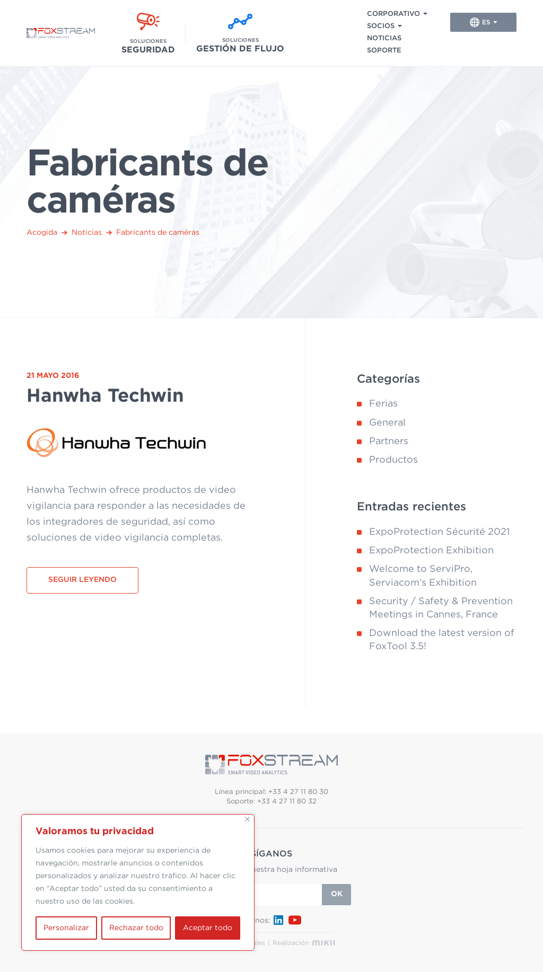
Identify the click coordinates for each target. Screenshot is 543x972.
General (387, 423)
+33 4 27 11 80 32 (287, 801)
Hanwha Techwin (105, 396)
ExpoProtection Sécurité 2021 (439, 532)
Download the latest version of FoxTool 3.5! (441, 640)
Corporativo (393, 14)
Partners (388, 441)
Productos (393, 460)
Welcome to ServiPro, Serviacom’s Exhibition (423, 575)
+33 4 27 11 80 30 (298, 792)
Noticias (384, 38)
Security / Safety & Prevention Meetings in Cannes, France (441, 608)
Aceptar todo (207, 928)
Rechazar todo (136, 928)
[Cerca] (247, 819)
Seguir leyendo (82, 580)
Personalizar (66, 928)
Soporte (384, 50)
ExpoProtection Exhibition (431, 550)
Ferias (383, 404)
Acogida (42, 232)
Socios (381, 26)
